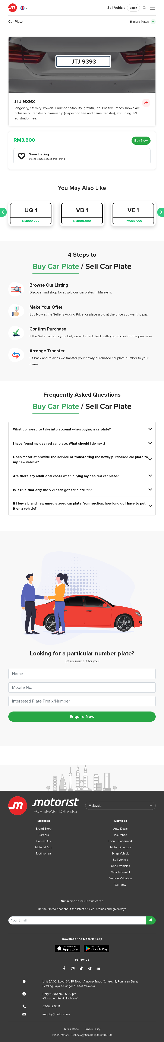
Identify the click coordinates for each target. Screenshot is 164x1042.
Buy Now (141, 140)
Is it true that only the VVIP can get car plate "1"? (82, 490)
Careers (43, 835)
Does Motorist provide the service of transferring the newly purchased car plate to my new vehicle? (82, 459)
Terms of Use (71, 1028)
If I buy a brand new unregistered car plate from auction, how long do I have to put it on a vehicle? (82, 506)
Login (133, 8)
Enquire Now (82, 716)
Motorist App (43, 847)
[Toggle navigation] (153, 21)
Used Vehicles (120, 866)
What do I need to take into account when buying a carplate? (82, 429)
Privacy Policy (92, 1028)
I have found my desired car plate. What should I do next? (82, 443)
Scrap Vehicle (120, 853)
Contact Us (43, 841)
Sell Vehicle (116, 8)
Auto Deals (120, 829)
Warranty (120, 884)
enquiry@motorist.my (56, 1014)
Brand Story (43, 829)
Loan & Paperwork (120, 841)
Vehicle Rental (120, 872)
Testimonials (44, 853)
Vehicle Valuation (120, 878)
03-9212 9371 (51, 1006)
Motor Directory (120, 847)
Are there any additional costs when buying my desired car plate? (82, 476)
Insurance (120, 835)
